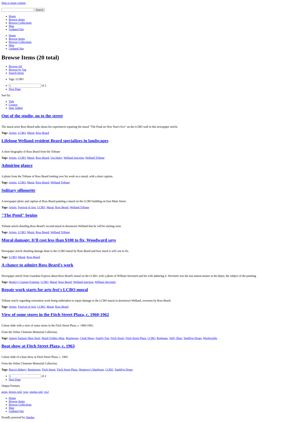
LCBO (22, 132)
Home (12, 16)
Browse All (15, 66)
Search (39, 10)
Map (11, 26)
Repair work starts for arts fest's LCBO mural (44, 289)
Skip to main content (13, 3)
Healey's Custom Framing (24, 282)
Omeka (30, 417)
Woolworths (210, 338)
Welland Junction (74, 157)
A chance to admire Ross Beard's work (37, 265)
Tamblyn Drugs (192, 338)
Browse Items (17, 19)
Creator (13, 104)
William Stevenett (105, 282)
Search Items (16, 72)
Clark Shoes (87, 338)
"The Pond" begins (19, 215)
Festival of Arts (27, 207)
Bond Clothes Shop (53, 338)
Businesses (72, 338)
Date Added (16, 108)
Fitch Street (117, 338)
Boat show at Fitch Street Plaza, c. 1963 (38, 346)
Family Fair (102, 338)
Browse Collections (20, 22)
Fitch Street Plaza (136, 338)
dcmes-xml (15, 391)
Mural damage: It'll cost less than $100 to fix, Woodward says (58, 240)
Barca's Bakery (17, 369)
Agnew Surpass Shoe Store (24, 338)
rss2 (46, 391)
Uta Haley (56, 157)
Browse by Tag (17, 69)
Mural (30, 132)
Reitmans (162, 338)
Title (11, 101)
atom (4, 391)
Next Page (15, 89)
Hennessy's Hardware (91, 369)
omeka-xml (36, 391)
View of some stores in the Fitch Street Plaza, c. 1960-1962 (55, 314)
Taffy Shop (175, 338)
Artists (13, 132)
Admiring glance (17, 165)
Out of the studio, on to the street (32, 115)
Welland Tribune (95, 157)
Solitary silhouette (18, 190)
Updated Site (16, 29)
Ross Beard (42, 132)
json (25, 391)
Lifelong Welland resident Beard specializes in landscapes (55, 140)
